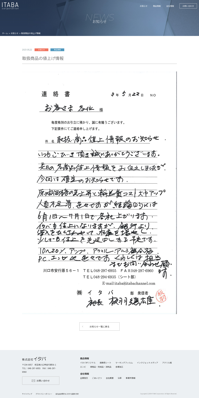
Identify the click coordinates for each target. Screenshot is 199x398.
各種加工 (119, 366)
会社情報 (170, 6)
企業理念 (84, 378)
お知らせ (143, 6)
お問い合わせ (188, 6)
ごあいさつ (97, 378)
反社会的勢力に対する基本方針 (67, 394)
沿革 (120, 378)
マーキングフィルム (124, 362)
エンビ (83, 366)
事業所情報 (130, 378)
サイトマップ (27, 394)
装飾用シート (105, 362)
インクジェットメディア (147, 362)
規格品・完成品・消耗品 (100, 366)
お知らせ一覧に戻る (99, 326)
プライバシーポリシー (44, 394)
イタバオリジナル (87, 362)
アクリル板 (167, 362)
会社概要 (110, 378)
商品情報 (157, 6)
